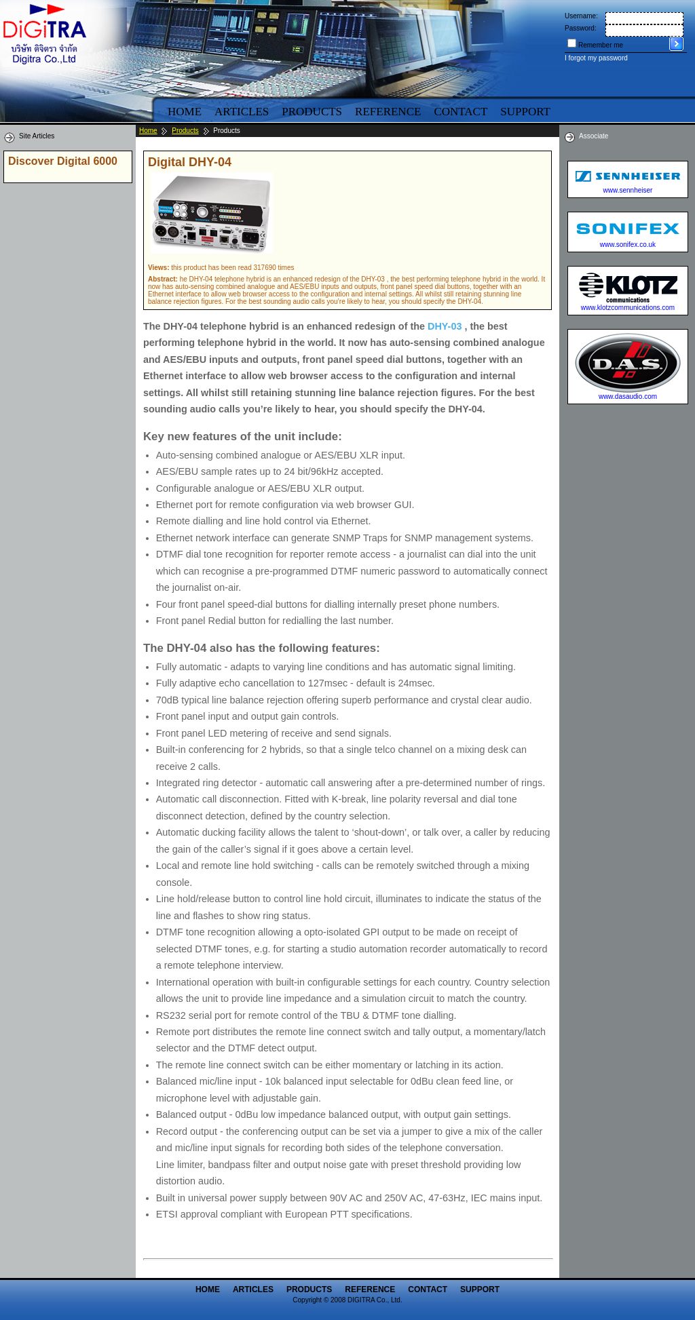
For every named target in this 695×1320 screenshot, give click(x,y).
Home (185, 111)
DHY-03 (445, 326)
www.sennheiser (628, 190)
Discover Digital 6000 (62, 161)
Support (525, 111)
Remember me (600, 45)
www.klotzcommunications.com (628, 307)
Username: (581, 16)
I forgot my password (596, 58)
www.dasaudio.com (628, 396)
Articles (241, 111)
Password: (581, 28)
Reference (388, 111)
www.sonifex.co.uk (628, 244)
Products (312, 111)
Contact (460, 111)
